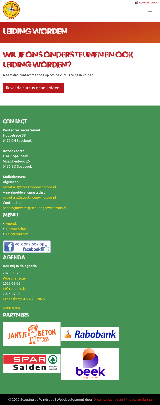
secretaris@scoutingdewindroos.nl (29, 187)
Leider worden (17, 234)
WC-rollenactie (14, 278)
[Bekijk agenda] (12, 307)
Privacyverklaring (138, 399)
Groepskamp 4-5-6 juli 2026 (24, 299)
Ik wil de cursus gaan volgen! (33, 88)
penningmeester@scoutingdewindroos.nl (34, 208)
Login (118, 399)
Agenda (11, 223)
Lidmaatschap (148, 2)
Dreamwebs (102, 399)
